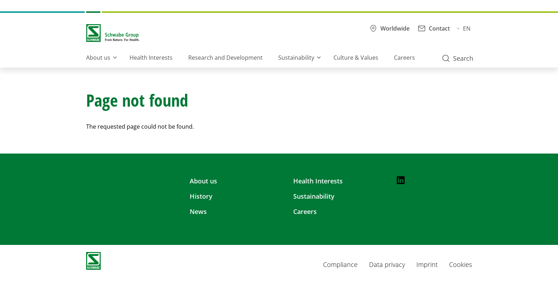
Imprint (427, 264)
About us (98, 57)
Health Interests (151, 57)
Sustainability (296, 57)
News (198, 211)
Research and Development (225, 57)
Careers (404, 57)
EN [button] (463, 28)
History (201, 196)
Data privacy (387, 264)
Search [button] (457, 58)
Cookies (460, 264)
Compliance (340, 264)
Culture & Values (355, 57)
